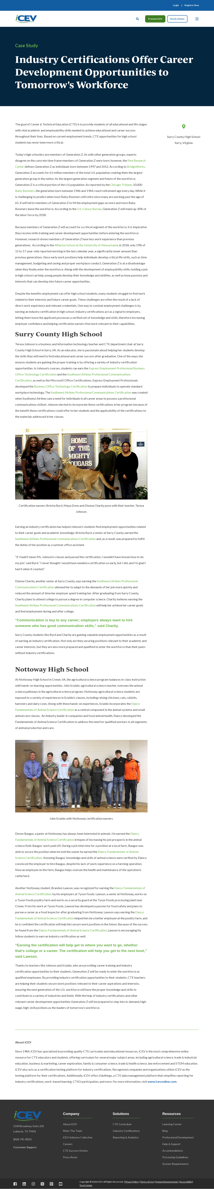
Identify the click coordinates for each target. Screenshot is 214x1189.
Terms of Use (147, 1181)
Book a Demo (177, 18)
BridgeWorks (136, 166)
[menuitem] (176, 5)
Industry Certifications (126, 1130)
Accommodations (172, 1150)
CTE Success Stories (75, 1150)
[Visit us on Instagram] (33, 1184)
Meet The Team (72, 1130)
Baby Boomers (25, 190)
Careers (67, 1144)
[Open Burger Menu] (197, 19)
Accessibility (186, 1181)
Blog (165, 1130)
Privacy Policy (132, 1181)
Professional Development (178, 1137)
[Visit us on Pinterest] (51, 1184)
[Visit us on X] (42, 1184)
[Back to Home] (26, 18)
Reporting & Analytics (126, 1137)
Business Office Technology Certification (60, 386)
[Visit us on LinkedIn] (24, 1184)
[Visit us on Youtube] (59, 1184)
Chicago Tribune (121, 184)
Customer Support (25, 1147)
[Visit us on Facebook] (16, 1184)
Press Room (70, 1157)
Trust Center (85, 1185)
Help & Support (171, 1144)
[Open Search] (137, 18)
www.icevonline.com (162, 1081)
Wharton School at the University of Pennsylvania (86, 245)
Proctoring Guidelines (175, 1157)
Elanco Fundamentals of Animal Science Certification (73, 930)
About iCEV (70, 1124)
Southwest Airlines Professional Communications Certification (91, 392)
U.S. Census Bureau (89, 209)
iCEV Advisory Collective (77, 1137)
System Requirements (166, 1181)
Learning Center (172, 1124)
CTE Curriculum (122, 1124)
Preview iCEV (155, 18)
